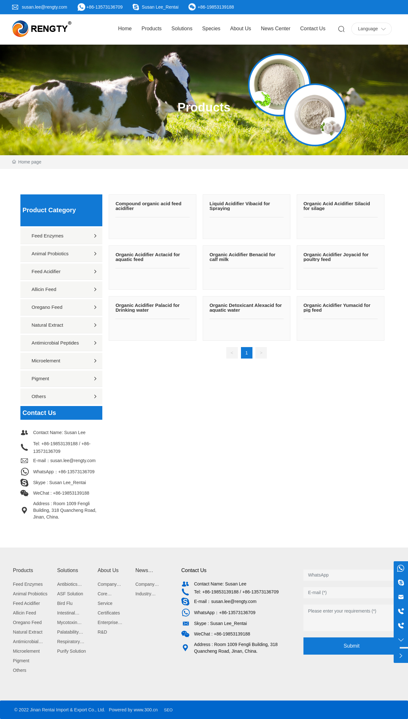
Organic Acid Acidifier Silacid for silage (336, 206)
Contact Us (194, 570)
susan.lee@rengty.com (44, 7)
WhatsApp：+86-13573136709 (64, 471)
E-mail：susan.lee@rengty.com (64, 460)
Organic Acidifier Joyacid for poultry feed (336, 257)
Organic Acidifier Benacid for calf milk (242, 257)
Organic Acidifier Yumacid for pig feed (336, 307)
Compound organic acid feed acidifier (148, 206)
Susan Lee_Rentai (160, 7)
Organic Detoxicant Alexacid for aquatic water (245, 307)
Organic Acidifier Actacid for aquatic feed (147, 257)
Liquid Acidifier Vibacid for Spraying (239, 206)
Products (204, 107)
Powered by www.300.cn (133, 709)
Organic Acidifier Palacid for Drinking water (147, 307)
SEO (168, 710)
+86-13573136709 (104, 7)
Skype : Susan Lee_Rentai (59, 482)
